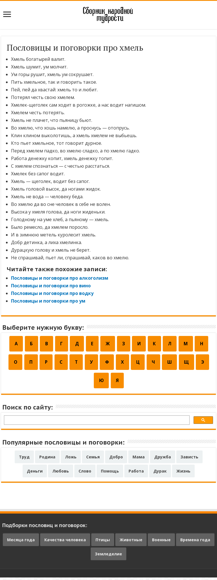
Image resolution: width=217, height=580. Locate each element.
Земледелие (108, 556)
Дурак (160, 473)
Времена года (195, 542)
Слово (85, 473)
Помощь (110, 473)
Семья (93, 459)
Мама (139, 459)
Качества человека (65, 542)
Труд (24, 459)
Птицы (103, 542)
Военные (161, 542)
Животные (131, 542)
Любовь (60, 473)
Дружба (162, 459)
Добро (116, 459)
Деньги (35, 473)
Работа (136, 473)
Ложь (71, 459)
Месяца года (21, 542)
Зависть (189, 459)
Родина (47, 459)
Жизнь (183, 473)
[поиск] (96, 423)
